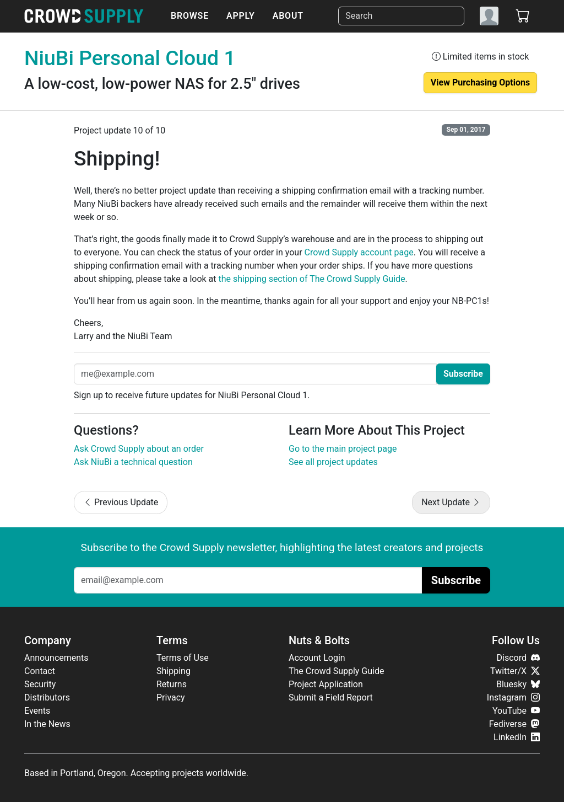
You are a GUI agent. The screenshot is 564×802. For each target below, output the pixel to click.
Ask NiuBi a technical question (133, 462)
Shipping (173, 671)
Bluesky (518, 684)
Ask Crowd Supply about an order (139, 448)
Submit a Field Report (331, 697)
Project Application (326, 684)
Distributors (47, 697)
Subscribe (463, 373)
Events (37, 710)
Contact (39, 671)
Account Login (317, 658)
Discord (518, 658)
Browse (190, 15)
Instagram (513, 697)
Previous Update (120, 502)
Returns (171, 684)
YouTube (516, 710)
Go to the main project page (343, 448)
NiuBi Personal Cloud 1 (130, 58)
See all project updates (333, 462)
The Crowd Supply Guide (336, 671)
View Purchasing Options (480, 82)
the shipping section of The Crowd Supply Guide (312, 279)
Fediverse (514, 724)
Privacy (170, 697)
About (288, 15)
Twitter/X (515, 671)
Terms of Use (182, 658)
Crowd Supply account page (359, 252)
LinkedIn (517, 737)
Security (40, 684)
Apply (240, 15)
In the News (47, 724)
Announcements (56, 658)
